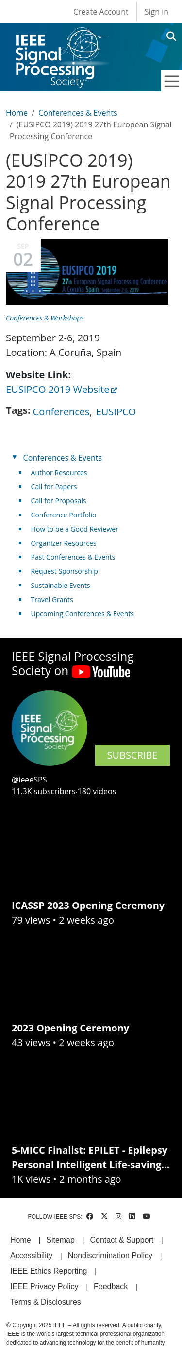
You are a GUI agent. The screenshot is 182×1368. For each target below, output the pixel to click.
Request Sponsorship (64, 571)
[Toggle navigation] (171, 81)
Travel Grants (52, 599)
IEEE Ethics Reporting (48, 1271)
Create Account (101, 11)
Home (17, 112)
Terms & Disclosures (45, 1302)
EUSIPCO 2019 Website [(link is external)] (61, 389)
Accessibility (31, 1255)
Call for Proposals (58, 500)
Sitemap (60, 1240)
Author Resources (59, 472)
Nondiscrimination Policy (110, 1255)
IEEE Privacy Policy (44, 1286)
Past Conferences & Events (73, 557)
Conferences (61, 411)
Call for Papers (54, 486)
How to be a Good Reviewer (74, 528)
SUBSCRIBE (132, 755)
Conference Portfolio (64, 514)
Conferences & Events (77, 112)
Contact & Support (121, 1240)
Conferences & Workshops (44, 317)
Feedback (111, 1286)
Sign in (156, 11)
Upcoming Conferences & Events (82, 613)
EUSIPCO (116, 411)
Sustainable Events (60, 585)
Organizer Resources (64, 543)
